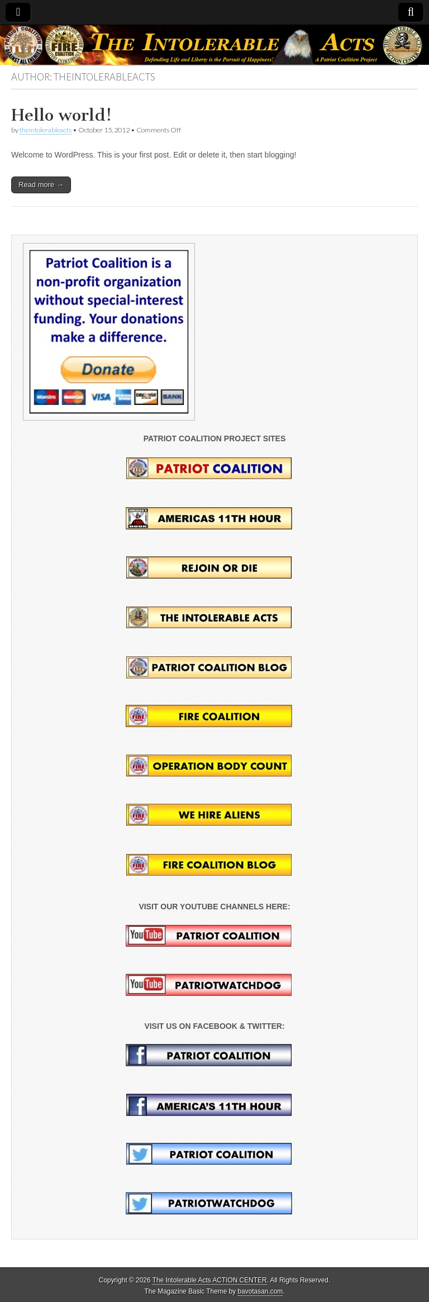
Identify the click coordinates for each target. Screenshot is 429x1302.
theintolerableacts (46, 130)
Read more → (41, 184)
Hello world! (61, 115)
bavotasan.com (260, 1291)
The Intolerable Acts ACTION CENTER (209, 1280)
